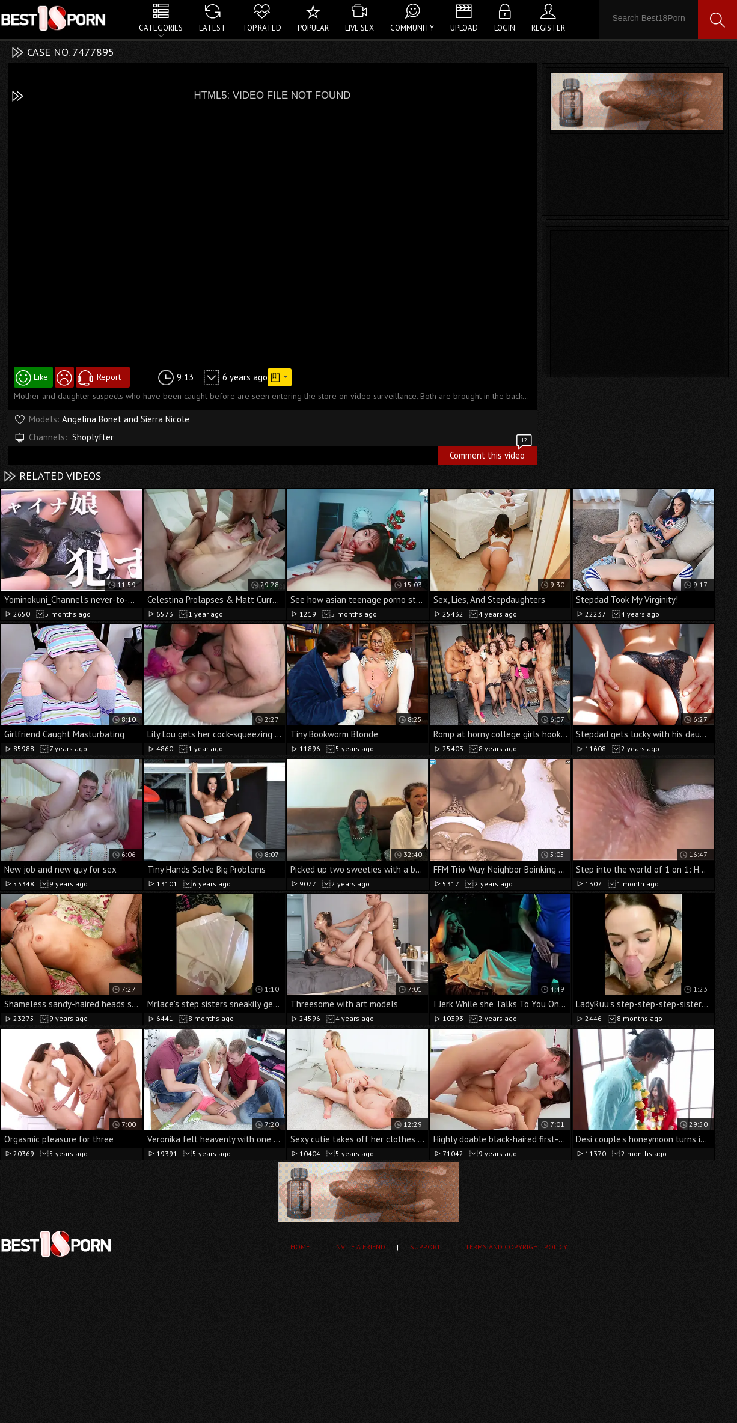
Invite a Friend (359, 1246)
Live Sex (359, 28)
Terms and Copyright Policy (516, 1246)
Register (548, 28)
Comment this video (492, 453)
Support (425, 1246)
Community (412, 28)
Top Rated (261, 28)
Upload (464, 28)
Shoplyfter (93, 437)
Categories (161, 28)
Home (300, 1246)
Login (504, 28)
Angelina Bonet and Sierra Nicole (125, 419)
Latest (212, 28)
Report (109, 376)
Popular (313, 28)
